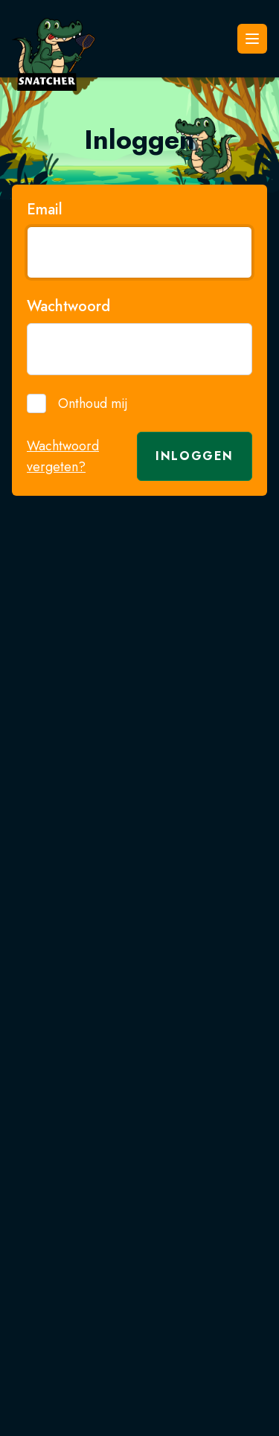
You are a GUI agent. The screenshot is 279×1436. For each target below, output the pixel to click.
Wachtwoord (68, 306)
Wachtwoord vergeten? (63, 456)
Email (44, 210)
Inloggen (194, 456)
